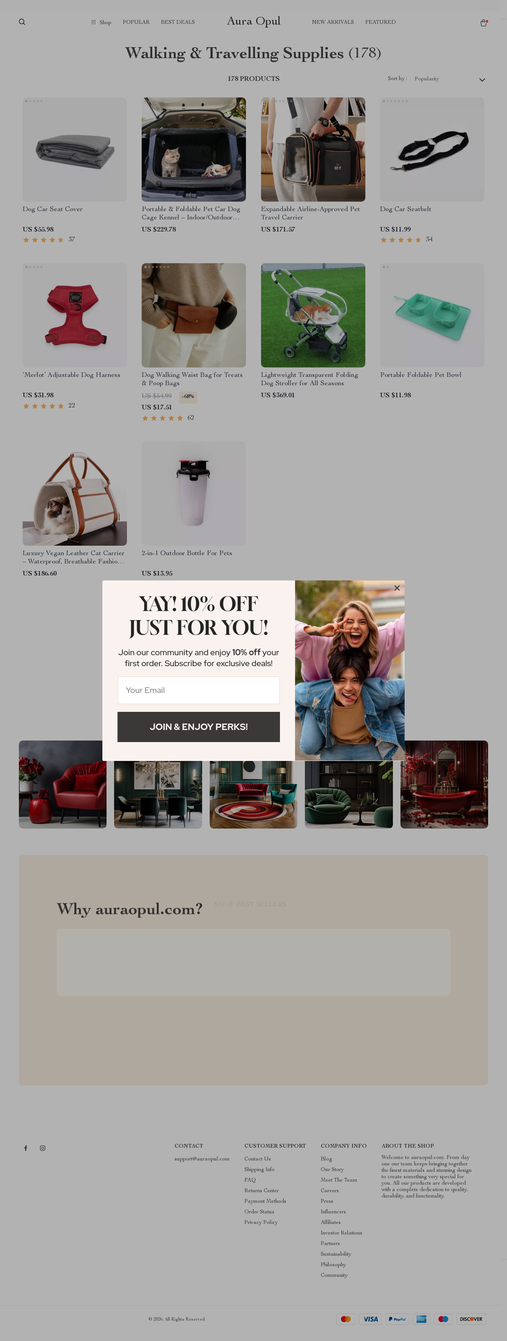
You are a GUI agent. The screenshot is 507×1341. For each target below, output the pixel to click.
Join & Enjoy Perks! (199, 727)
